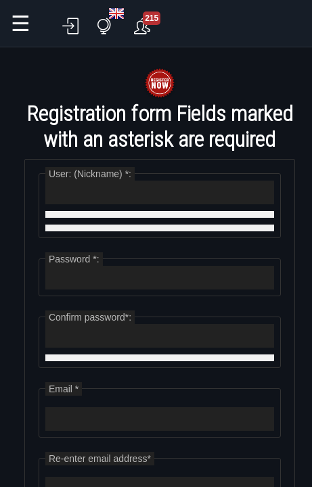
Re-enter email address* (100, 458)
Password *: (74, 259)
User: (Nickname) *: (90, 173)
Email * (64, 389)
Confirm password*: (90, 317)
